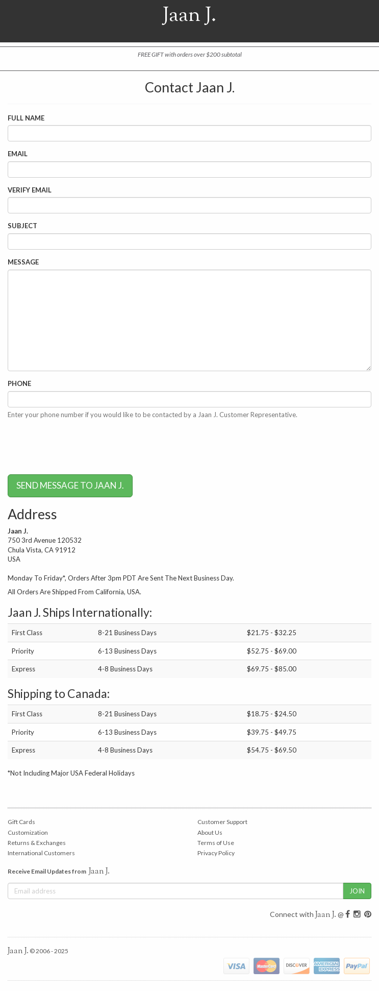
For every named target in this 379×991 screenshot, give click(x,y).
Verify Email (30, 190)
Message (23, 262)
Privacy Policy (216, 853)
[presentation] (85, 447)
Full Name (26, 118)
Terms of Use (215, 843)
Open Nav (20, 21)
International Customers (41, 853)
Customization (28, 832)
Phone (19, 383)
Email (18, 154)
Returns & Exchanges (37, 843)
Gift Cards (21, 822)
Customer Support (222, 822)
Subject (22, 226)
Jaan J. (190, 21)
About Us (209, 832)
